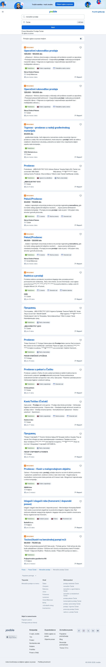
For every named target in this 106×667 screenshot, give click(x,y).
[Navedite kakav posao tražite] (53, 16)
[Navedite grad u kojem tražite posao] (53, 22)
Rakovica (45, 589)
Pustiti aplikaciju (98, 12)
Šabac (44, 583)
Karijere (32, 646)
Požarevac (46, 594)
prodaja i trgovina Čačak (71, 606)
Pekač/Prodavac (33, 198)
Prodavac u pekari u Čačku (38, 369)
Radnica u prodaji (33, 275)
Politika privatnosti (44, 662)
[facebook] (79, 631)
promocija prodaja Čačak (71, 609)
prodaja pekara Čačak (70, 598)
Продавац (30, 307)
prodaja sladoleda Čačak (71, 583)
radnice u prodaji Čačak (70, 612)
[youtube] (98, 631)
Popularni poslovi (27, 620)
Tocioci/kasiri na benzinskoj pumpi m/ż (45, 539)
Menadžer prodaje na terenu (30, 583)
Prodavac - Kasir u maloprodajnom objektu (47, 469)
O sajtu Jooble (34, 634)
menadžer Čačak (68, 586)
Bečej (44, 602)
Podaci (31, 640)
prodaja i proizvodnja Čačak (71, 604)
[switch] (81, 39)
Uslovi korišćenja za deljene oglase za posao (20, 662)
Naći (53, 27)
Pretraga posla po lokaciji (29, 622)
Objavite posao (50, 639)
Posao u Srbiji (34, 653)
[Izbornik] (3, 12)
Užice (44, 592)
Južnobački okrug (48, 605)
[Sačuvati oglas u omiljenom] (81, 47)
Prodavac (29, 165)
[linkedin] (93, 631)
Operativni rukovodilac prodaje (41, 50)
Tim (30, 637)
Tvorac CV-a (64, 648)
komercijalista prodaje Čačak (72, 601)
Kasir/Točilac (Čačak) (36, 401)
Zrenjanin (45, 586)
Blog (61, 639)
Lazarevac (46, 597)
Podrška (32, 649)
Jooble (98, 662)
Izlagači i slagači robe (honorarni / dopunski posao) (47, 502)
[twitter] (88, 631)
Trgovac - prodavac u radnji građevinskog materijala (47, 129)
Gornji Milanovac (48, 600)
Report (78, 77)
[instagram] (84, 631)
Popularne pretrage (29, 576)
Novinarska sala (34, 643)
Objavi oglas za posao (65, 4)
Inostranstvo (46, 608)
